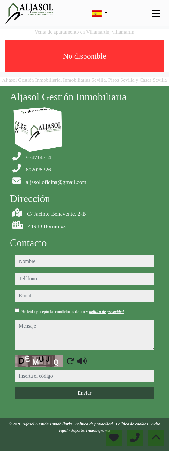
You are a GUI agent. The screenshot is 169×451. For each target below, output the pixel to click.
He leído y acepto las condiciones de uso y (72, 311)
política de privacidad (106, 311)
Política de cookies (132, 423)
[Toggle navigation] (156, 13)
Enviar (85, 393)
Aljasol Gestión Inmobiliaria (47, 423)
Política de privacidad (94, 423)
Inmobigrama (98, 430)
